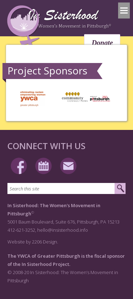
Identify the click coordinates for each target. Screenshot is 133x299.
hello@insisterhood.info (62, 230)
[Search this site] (61, 188)
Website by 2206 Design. (32, 241)
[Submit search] (120, 188)
